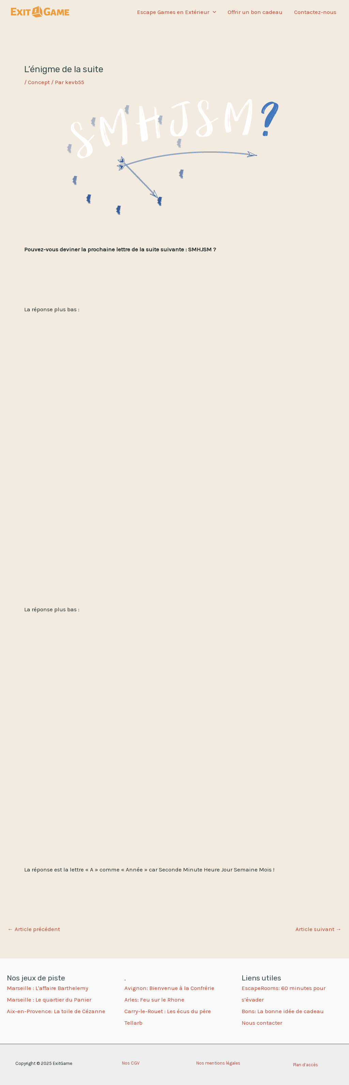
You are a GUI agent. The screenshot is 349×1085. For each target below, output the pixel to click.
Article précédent (33, 929)
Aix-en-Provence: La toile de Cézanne (56, 1011)
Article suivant (318, 929)
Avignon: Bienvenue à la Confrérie (169, 988)
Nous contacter (262, 1022)
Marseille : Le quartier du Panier (49, 999)
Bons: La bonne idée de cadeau (283, 1011)
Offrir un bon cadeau (255, 12)
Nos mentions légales (218, 1063)
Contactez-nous (315, 12)
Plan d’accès (305, 1064)
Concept (39, 82)
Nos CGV (131, 1063)
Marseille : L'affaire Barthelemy (47, 988)
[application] (212, 12)
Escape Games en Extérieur (176, 12)
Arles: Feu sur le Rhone (154, 999)
